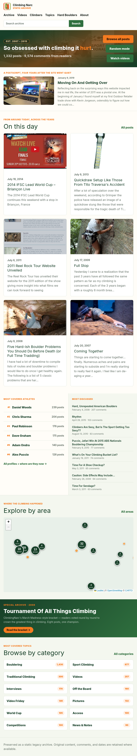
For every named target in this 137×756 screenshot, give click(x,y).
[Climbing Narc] (18, 6)
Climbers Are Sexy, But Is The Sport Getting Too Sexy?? (101, 429)
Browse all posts (118, 39)
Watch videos (120, 58)
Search (76, 23)
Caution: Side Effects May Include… (93, 475)
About (84, 15)
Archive (9, 15)
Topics (50, 15)
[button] (124, 543)
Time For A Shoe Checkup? (88, 465)
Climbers (36, 15)
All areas (127, 511)
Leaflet (98, 590)
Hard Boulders (67, 15)
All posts (127, 127)
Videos (22, 15)
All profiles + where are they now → (25, 463)
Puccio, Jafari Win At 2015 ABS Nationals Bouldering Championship (96, 442)
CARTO (129, 590)
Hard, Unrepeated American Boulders (94, 406)
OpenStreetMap (114, 590)
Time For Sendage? (83, 485)
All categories (123, 654)
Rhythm (76, 416)
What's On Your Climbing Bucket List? (95, 454)
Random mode (120, 48)
